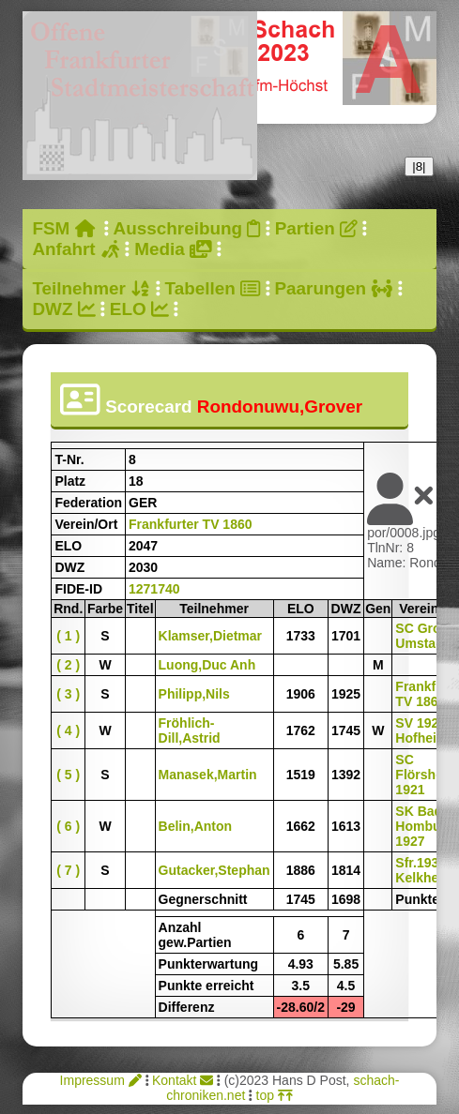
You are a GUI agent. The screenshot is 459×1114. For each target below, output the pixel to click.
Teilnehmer (91, 288)
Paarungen (334, 288)
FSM (63, 228)
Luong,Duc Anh (207, 664)
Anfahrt (76, 249)
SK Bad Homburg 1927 (424, 826)
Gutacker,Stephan (214, 870)
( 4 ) (68, 730)
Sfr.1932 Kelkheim (424, 870)
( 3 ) (68, 693)
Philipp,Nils (194, 693)
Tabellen (213, 288)
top (274, 1095)
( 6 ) (68, 826)
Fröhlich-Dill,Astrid (190, 730)
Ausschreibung (187, 228)
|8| (418, 166)
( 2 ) (68, 664)
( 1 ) (68, 635)
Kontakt (182, 1080)
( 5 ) (68, 774)
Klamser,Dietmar (211, 635)
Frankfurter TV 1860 (190, 524)
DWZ (63, 309)
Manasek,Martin (208, 774)
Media (172, 249)
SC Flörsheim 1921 (426, 774)
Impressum (101, 1080)
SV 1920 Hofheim (421, 730)
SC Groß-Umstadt (423, 636)
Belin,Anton (196, 826)
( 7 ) (68, 870)
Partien (316, 228)
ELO (139, 309)
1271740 (154, 588)
